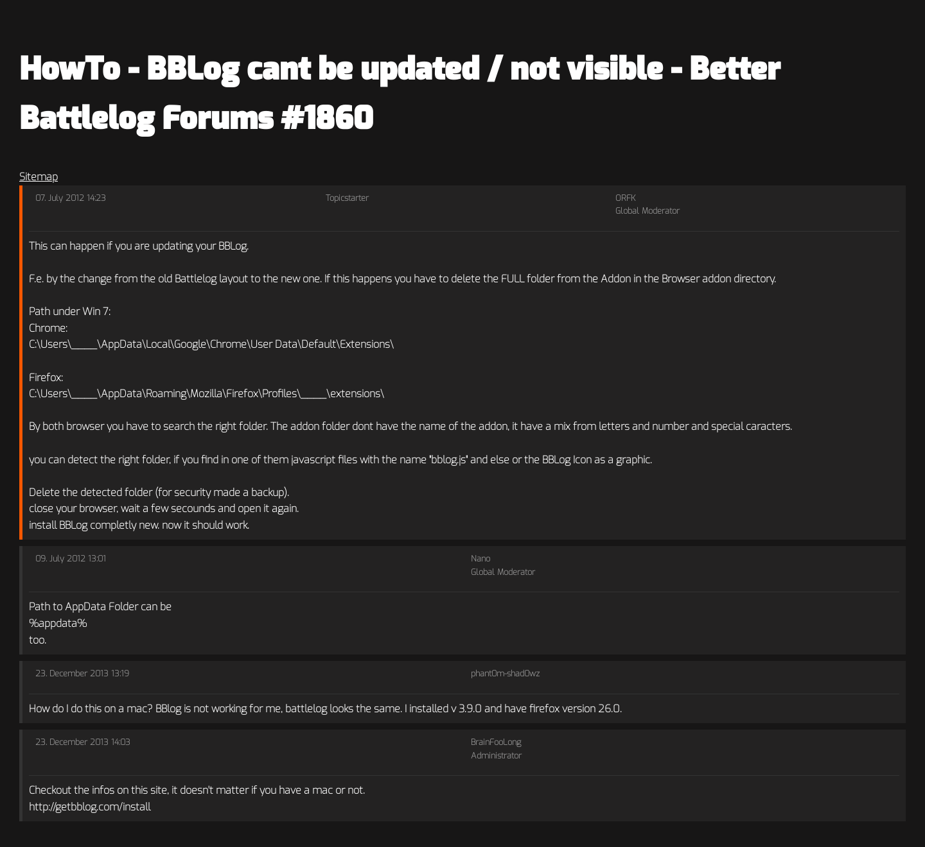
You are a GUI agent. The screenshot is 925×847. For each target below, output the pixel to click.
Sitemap (38, 177)
